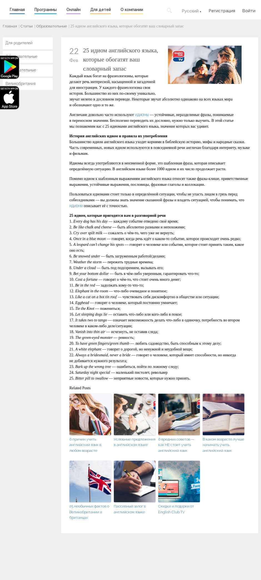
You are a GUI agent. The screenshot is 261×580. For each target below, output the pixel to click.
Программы (45, 9)
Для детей (100, 9)
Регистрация (222, 10)
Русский (190, 11)
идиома (76, 205)
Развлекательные (21, 70)
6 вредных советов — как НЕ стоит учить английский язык (176, 445)
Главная (17, 9)
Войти (248, 10)
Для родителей (19, 43)
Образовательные (51, 26)
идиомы (142, 114)
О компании (132, 9)
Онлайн (73, 9)
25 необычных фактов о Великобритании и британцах (89, 512)
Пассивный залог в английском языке (130, 509)
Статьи (27, 26)
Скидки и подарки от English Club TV (176, 509)
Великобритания (21, 83)
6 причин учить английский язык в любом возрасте (85, 445)
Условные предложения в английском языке (134, 442)
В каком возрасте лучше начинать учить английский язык (223, 445)
